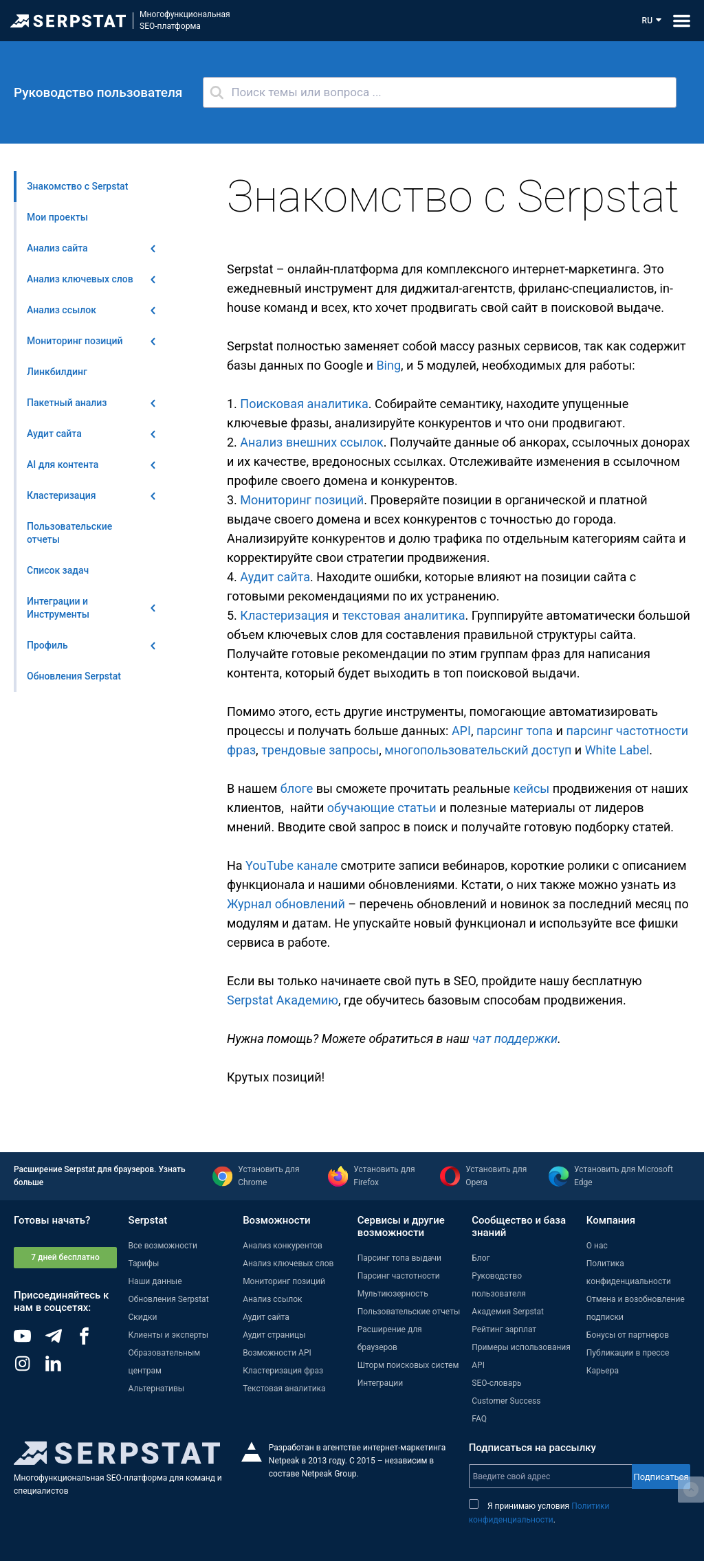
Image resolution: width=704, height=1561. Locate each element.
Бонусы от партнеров (627, 1335)
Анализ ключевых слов (288, 1263)
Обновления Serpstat (169, 1299)
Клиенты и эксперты (169, 1335)
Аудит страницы (274, 1335)
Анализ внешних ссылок (311, 442)
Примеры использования (521, 1347)
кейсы (531, 788)
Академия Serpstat (508, 1311)
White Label (617, 750)
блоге (297, 788)
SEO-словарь (496, 1383)
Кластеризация (284, 615)
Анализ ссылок (272, 1299)
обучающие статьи (382, 807)
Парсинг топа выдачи (399, 1258)
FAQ (479, 1419)
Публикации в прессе (628, 1353)
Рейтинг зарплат (504, 1329)
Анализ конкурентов (282, 1245)
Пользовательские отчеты (409, 1311)
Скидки (143, 1317)
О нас (597, 1245)
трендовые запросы (320, 750)
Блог (481, 1258)
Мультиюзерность (393, 1294)
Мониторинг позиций (302, 500)
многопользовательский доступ (477, 750)
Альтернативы (157, 1388)
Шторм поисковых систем (408, 1365)
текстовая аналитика (403, 615)
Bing (388, 365)
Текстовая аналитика (284, 1388)
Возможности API (277, 1353)
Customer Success (506, 1401)
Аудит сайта (275, 577)
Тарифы (144, 1263)
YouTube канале (291, 865)
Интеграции (380, 1383)
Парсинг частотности (399, 1276)
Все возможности (163, 1245)
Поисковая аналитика (304, 403)
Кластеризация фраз (283, 1370)
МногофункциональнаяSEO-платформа (185, 20)
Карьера (602, 1370)
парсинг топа (514, 730)
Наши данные (155, 1281)
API (461, 730)
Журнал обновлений (286, 904)
